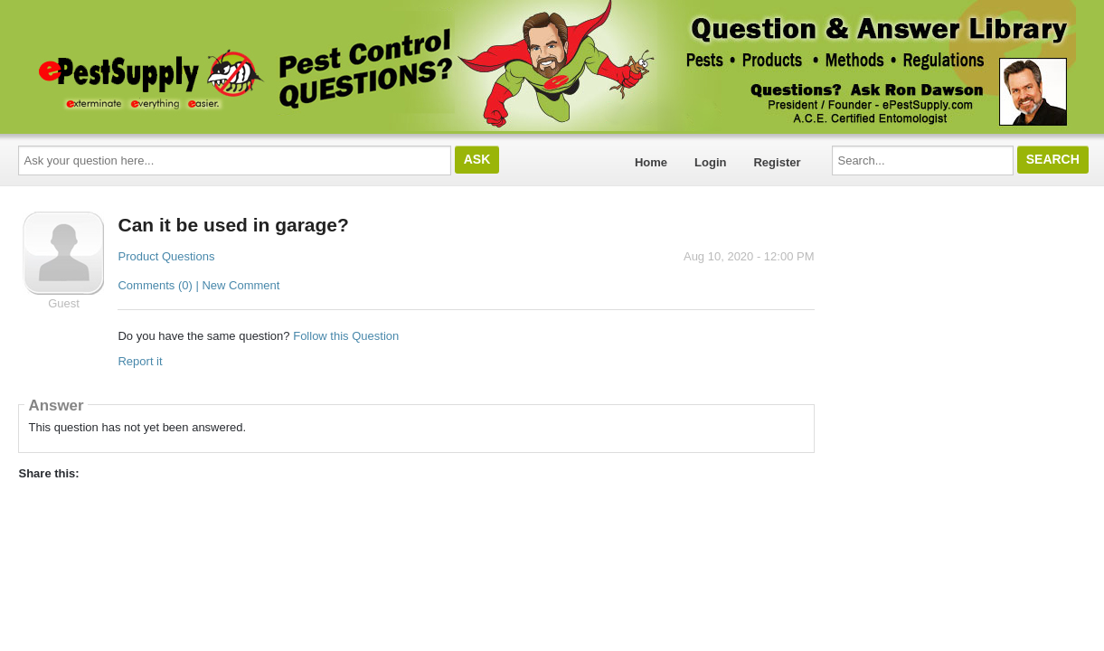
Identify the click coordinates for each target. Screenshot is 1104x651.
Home (651, 162)
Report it (140, 361)
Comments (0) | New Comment (198, 285)
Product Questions (166, 256)
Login (710, 162)
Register (776, 162)
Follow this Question (346, 336)
